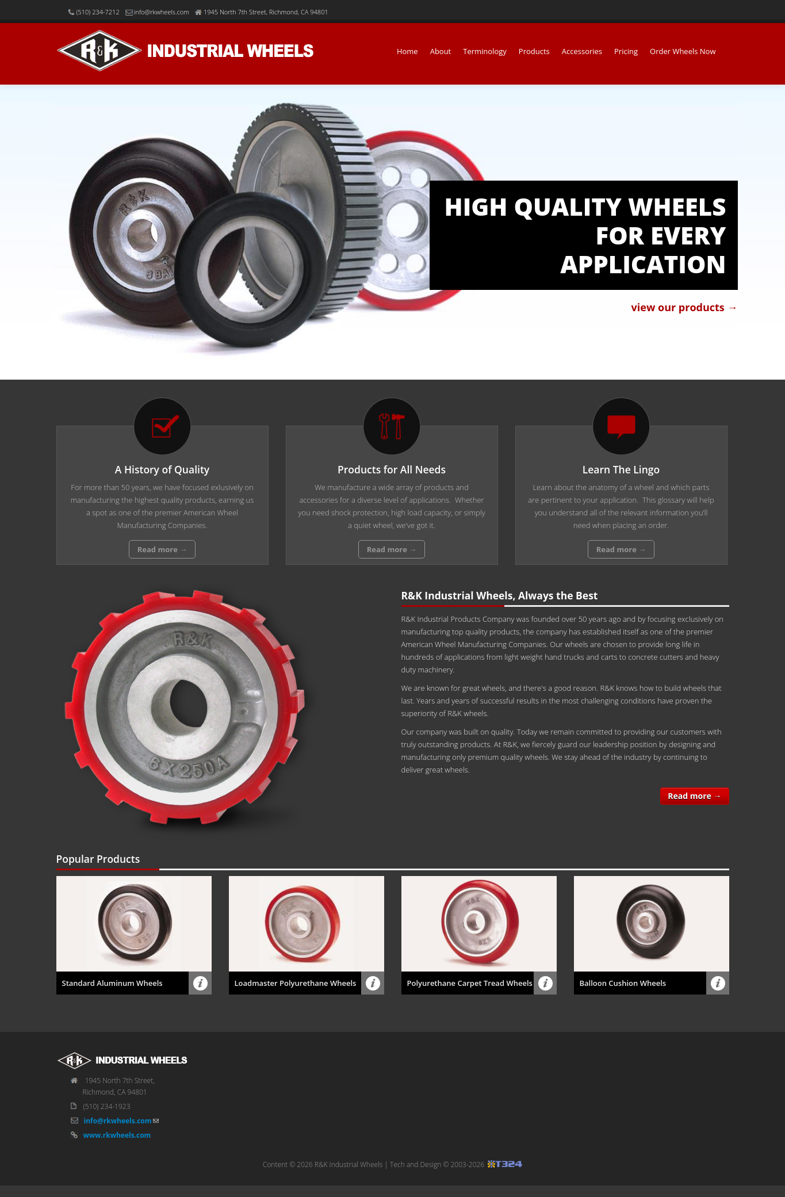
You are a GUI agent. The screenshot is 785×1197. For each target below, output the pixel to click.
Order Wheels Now (682, 51)
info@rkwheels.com (118, 1132)
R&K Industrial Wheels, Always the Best (499, 595)
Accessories (582, 51)
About (440, 51)
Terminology (485, 51)
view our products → (684, 307)
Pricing (626, 51)
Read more (162, 549)
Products (534, 51)
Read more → (694, 795)
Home (407, 51)
